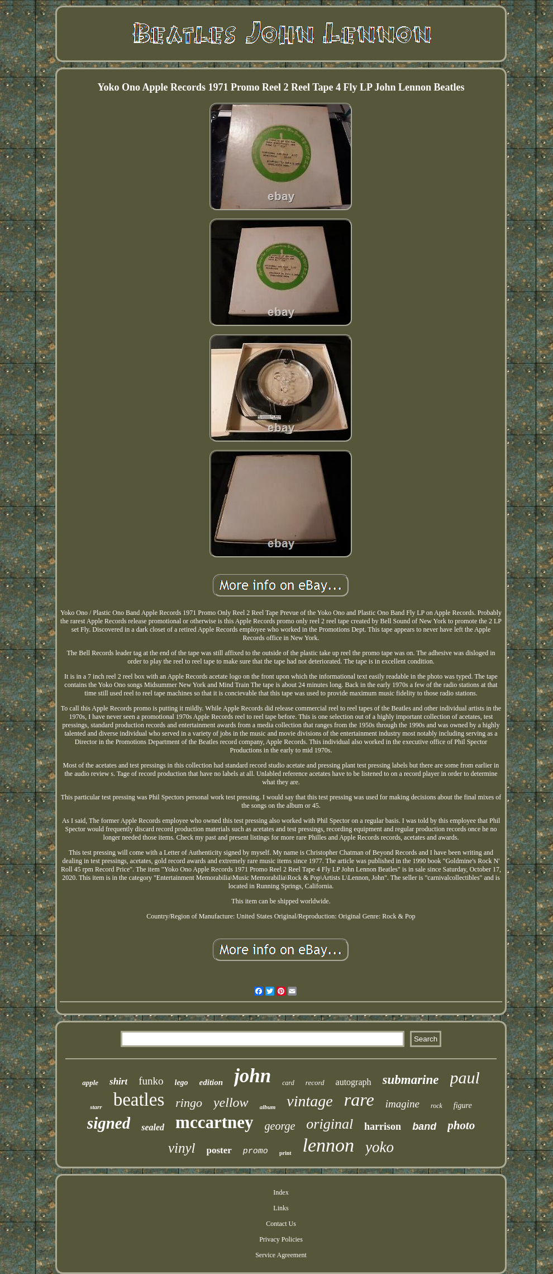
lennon (329, 1145)
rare (359, 1100)
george (280, 1126)
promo (255, 1151)
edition (211, 1082)
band (424, 1126)
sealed (152, 1127)
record (315, 1082)
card (288, 1083)
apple (90, 1082)
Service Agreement (281, 1255)
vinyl (182, 1147)
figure (463, 1105)
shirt (118, 1081)
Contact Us (281, 1224)
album (268, 1106)
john (252, 1076)
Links (280, 1208)
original (329, 1124)
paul (465, 1077)
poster (219, 1150)
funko (151, 1081)
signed (108, 1123)
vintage (309, 1101)
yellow (231, 1102)
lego (181, 1082)
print (285, 1153)
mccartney (214, 1122)
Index (280, 1192)
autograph (353, 1082)
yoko (379, 1147)
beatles (139, 1100)
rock (436, 1106)
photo (461, 1125)
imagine (402, 1104)
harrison (382, 1126)
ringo (188, 1103)
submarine (411, 1080)
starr (96, 1106)
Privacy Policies (281, 1239)
